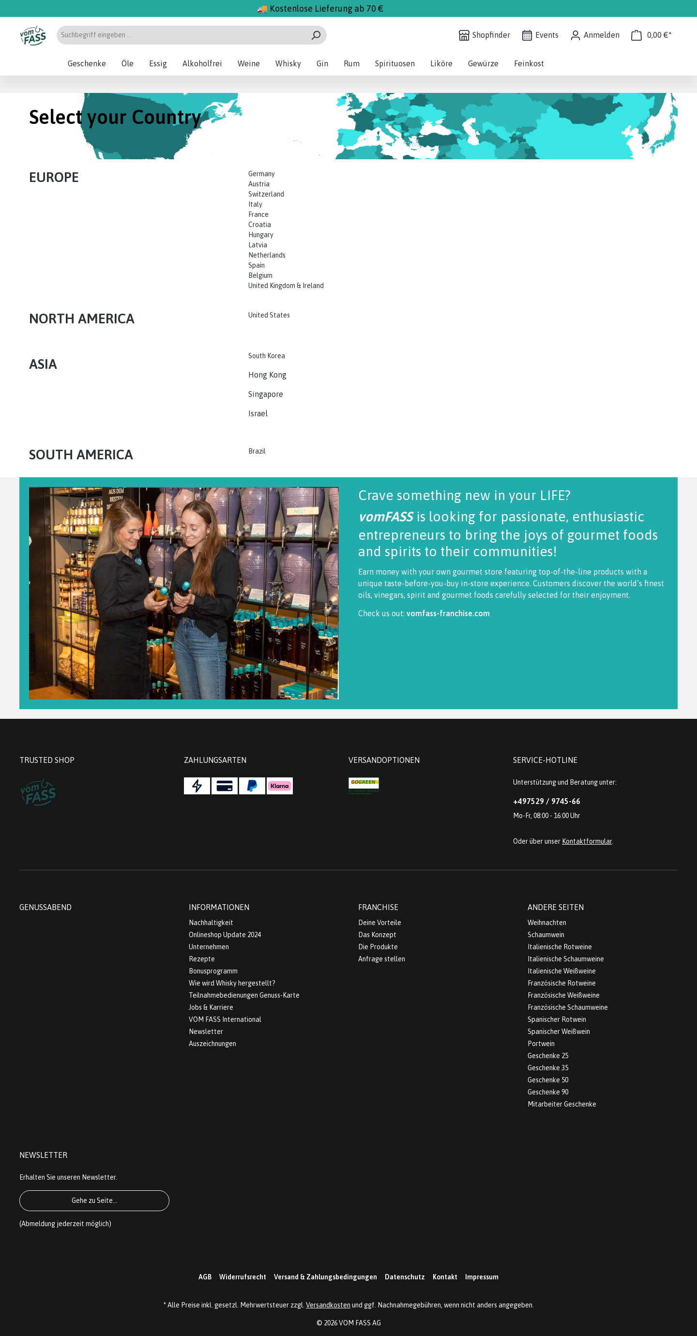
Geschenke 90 (548, 1092)
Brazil (257, 451)
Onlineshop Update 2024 (225, 935)
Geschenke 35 (548, 1068)
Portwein (541, 1044)
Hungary (260, 235)
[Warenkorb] (651, 35)
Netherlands (267, 255)
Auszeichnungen (212, 1044)
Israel (258, 413)
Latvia (257, 245)
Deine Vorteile (379, 922)
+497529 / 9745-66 (546, 801)
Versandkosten (328, 1305)
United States (269, 315)
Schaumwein (546, 935)
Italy (255, 204)
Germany (262, 174)
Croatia (259, 224)
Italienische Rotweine (560, 947)
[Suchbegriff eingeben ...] (180, 35)
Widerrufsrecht (242, 1277)
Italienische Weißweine (562, 971)
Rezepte (202, 959)
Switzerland (266, 194)
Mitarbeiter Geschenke (562, 1104)
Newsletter (206, 1031)
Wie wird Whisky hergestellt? (232, 983)
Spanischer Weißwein (559, 1031)
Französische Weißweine (564, 995)
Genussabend (45, 907)
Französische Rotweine (562, 983)
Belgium (260, 275)
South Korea (266, 356)
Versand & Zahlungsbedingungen (325, 1277)
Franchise (378, 907)
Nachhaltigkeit (211, 922)
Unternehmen (209, 947)
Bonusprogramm (213, 971)
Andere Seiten (556, 907)
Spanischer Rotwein (557, 1019)
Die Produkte (378, 947)
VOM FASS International (225, 1019)
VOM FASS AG (360, 1323)
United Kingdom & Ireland (286, 285)
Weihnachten (547, 922)
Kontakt (445, 1277)
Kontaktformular (587, 841)
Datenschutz (405, 1277)
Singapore (266, 394)
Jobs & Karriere (211, 1007)
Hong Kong (267, 374)
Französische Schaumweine (568, 1007)
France (258, 214)
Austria (259, 184)
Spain (256, 265)
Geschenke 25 (548, 1056)
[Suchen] (315, 35)
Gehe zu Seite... (94, 1200)
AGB (205, 1277)
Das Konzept (377, 935)
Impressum (482, 1277)
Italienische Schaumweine (566, 959)
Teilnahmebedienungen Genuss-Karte (244, 995)
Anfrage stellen (381, 959)
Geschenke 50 (548, 1080)
